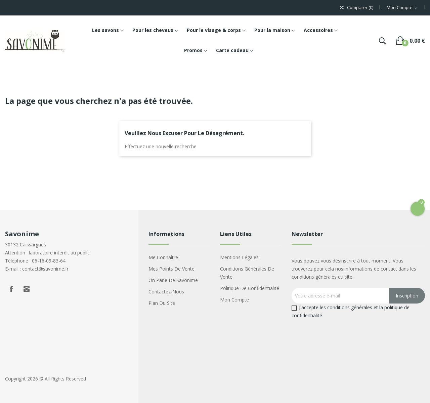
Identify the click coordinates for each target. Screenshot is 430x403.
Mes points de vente (171, 269)
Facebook (11, 289)
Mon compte (234, 299)
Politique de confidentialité (249, 288)
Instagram (26, 289)
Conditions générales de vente (247, 273)
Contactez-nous (166, 291)
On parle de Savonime (173, 280)
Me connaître (163, 257)
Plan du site (161, 303)
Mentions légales (239, 257)
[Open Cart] (418, 209)
